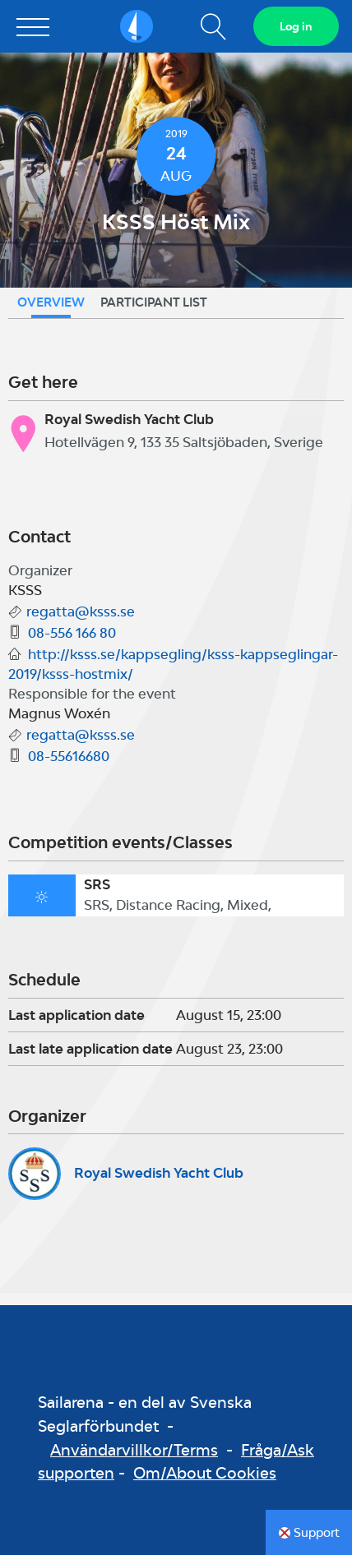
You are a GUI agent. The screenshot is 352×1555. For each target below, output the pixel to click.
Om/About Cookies (204, 1473)
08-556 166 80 (72, 633)
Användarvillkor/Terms (134, 1450)
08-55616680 (68, 756)
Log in (296, 26)
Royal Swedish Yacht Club (158, 1173)
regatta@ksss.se (80, 611)
